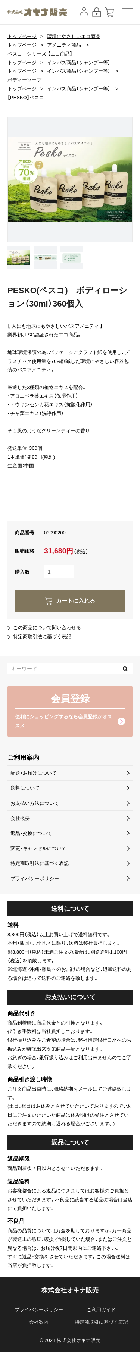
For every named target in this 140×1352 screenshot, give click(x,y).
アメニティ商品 (65, 45)
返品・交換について (31, 833)
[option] (70, 179)
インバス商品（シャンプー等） (79, 62)
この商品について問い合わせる (47, 627)
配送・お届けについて (33, 773)
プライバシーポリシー (34, 878)
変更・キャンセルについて (38, 848)
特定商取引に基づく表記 (101, 1322)
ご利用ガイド (101, 1309)
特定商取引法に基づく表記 (42, 636)
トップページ (22, 36)
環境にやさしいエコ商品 (73, 36)
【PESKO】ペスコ (25, 97)
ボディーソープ (24, 80)
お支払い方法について (34, 803)
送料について (25, 788)
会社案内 (39, 1322)
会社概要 (20, 818)
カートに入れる (75, 601)
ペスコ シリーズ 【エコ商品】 (39, 54)
